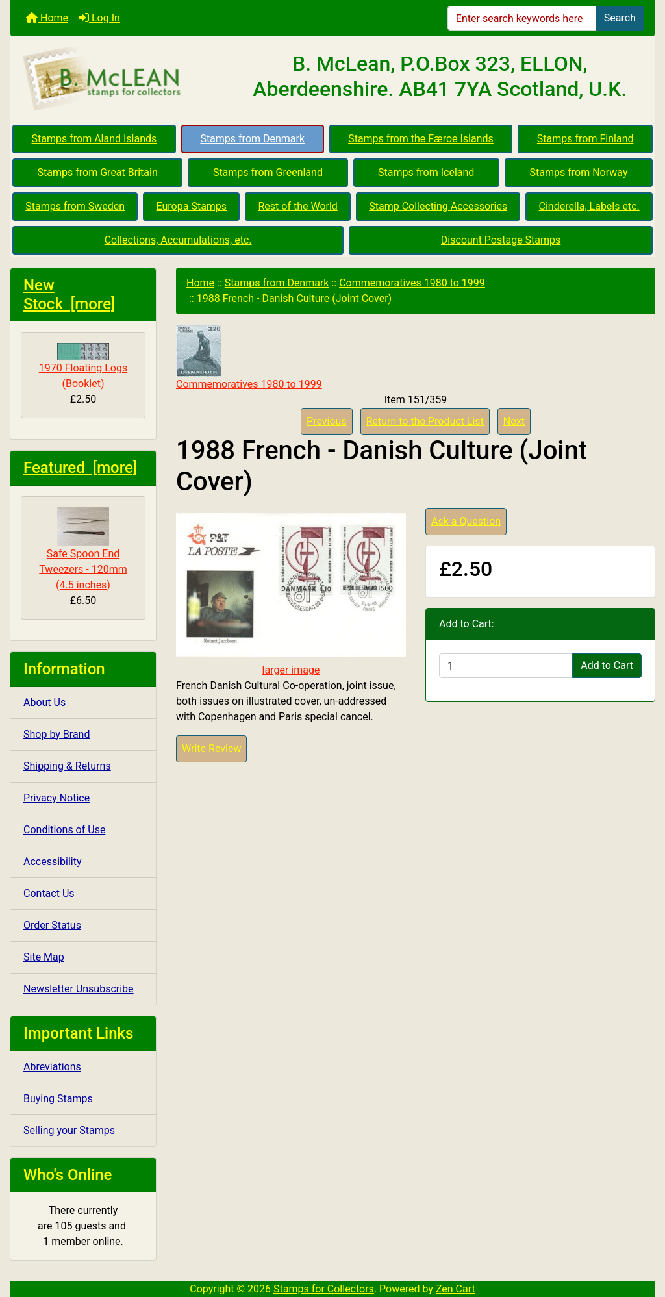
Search (620, 18)
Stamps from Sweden (75, 206)
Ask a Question (466, 521)
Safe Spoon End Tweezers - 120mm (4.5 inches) (83, 549)
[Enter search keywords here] (521, 18)
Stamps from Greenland (268, 172)
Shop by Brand (56, 734)
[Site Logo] (118, 79)
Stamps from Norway (579, 172)
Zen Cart (455, 1289)
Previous (327, 421)
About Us (44, 702)
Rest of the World (298, 206)
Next (514, 421)
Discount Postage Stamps (500, 240)
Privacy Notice (56, 798)
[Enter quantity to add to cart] (506, 665)
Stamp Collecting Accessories (438, 206)
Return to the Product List (425, 421)
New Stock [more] (69, 294)
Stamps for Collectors (323, 1289)
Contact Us (49, 893)
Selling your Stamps (69, 1130)
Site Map (43, 957)
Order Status (52, 925)
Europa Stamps (192, 206)
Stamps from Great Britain (98, 172)
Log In (99, 18)
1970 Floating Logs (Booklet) (83, 366)
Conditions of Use (64, 830)
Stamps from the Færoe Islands (421, 138)
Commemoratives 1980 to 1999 (412, 283)
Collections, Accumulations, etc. (178, 240)
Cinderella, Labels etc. (589, 206)
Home (47, 18)
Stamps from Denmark (252, 138)
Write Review (211, 748)
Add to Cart (607, 665)
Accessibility (52, 861)
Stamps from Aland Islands (94, 138)
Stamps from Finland (585, 138)
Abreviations (52, 1067)
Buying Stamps (58, 1098)
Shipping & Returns (67, 766)
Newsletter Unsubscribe (78, 989)
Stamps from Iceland (426, 172)
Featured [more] (80, 468)
